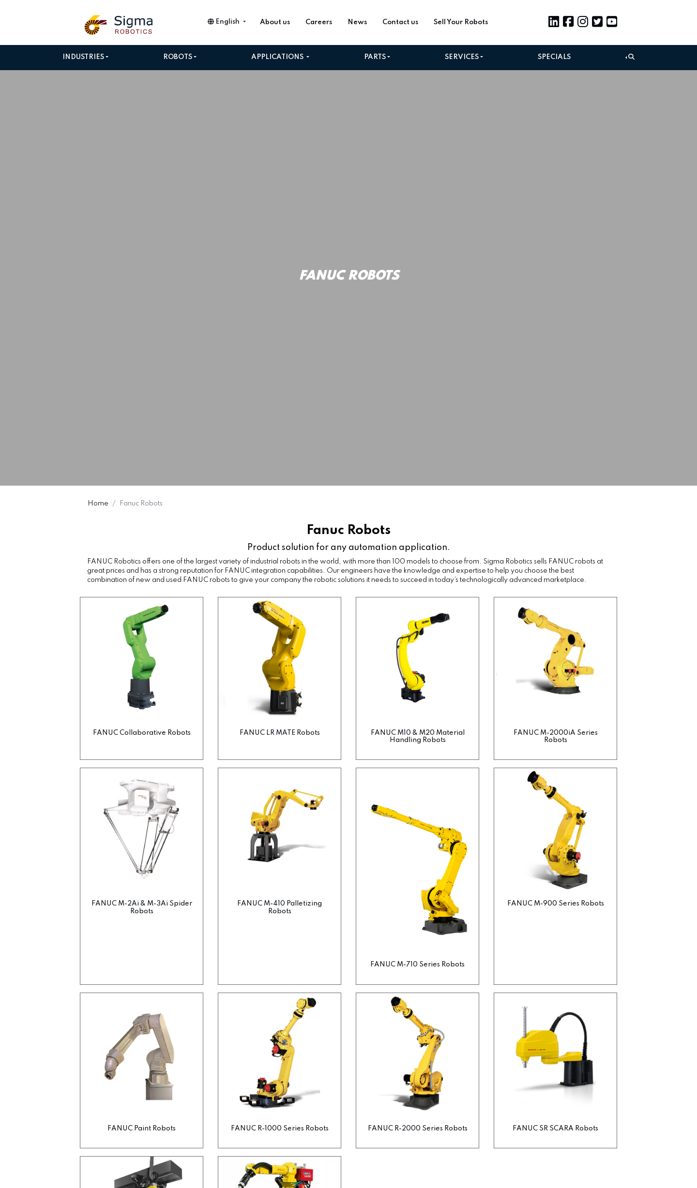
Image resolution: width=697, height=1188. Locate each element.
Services (462, 57)
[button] (629, 57)
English (224, 21)
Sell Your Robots (461, 22)
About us (275, 22)
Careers (318, 22)
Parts (375, 57)
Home (98, 503)
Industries (83, 57)
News (357, 22)
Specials (554, 57)
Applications (278, 57)
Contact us (400, 22)
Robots (177, 57)
